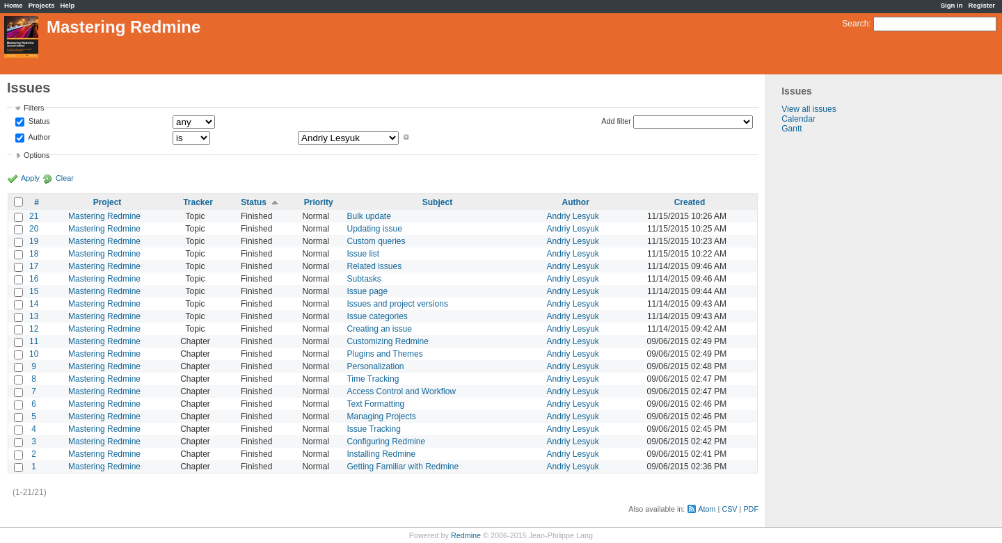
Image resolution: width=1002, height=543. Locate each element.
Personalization (375, 366)
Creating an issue (379, 329)
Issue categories (377, 316)
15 (33, 291)
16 (33, 279)
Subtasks (364, 279)
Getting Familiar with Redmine (403, 466)
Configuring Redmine (386, 441)
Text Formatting (375, 404)
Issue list (363, 254)
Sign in (952, 5)
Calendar (798, 119)
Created (690, 202)
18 (33, 254)
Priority (318, 202)
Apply (30, 178)
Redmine (466, 535)
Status (38, 121)
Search (855, 24)
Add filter (616, 121)
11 (33, 341)
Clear (65, 178)
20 (33, 229)
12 (33, 329)
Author (38, 137)
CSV (729, 509)
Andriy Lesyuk (573, 216)
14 (33, 304)
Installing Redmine (381, 454)
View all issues (808, 109)
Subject (437, 202)
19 (33, 241)
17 (33, 266)
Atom (706, 509)
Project (107, 202)
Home (13, 5)
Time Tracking (373, 379)
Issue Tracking (373, 429)
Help (68, 5)
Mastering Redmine (104, 216)
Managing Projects (381, 416)
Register (982, 5)
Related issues (374, 266)
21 (33, 216)
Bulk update (368, 216)
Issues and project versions (397, 304)
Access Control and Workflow (401, 391)
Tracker (198, 202)
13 (33, 316)
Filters (34, 108)
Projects (42, 5)
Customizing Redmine (387, 341)
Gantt (791, 128)
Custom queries (376, 241)
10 (33, 354)
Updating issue (374, 229)
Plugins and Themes (384, 354)
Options (36, 155)
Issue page (367, 291)
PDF (750, 509)
